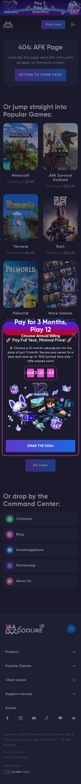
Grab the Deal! (40, 446)
